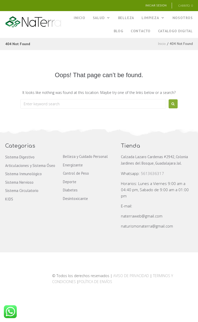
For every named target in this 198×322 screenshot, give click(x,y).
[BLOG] (118, 32)
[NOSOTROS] (182, 18)
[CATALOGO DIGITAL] (175, 32)
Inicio (162, 44)
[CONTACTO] (141, 32)
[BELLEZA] (126, 18)
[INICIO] (79, 18)
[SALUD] (102, 18)
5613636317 (152, 173)
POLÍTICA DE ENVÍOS (95, 281)
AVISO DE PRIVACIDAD (131, 276)
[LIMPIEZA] (153, 18)
